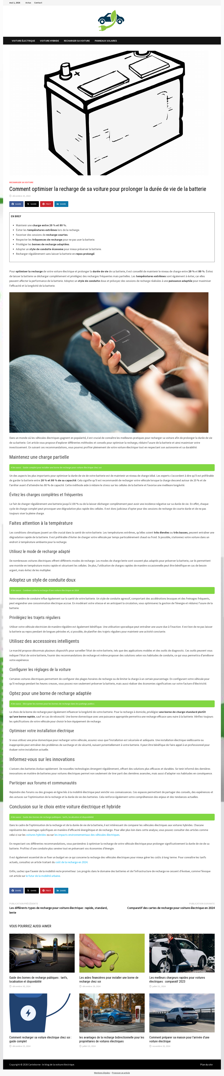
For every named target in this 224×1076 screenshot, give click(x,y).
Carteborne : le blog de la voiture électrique (51, 1064)
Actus (28, 2)
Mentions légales (102, 1072)
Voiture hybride (49, 40)
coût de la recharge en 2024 (71, 862)
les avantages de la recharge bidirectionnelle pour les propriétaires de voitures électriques (111, 1039)
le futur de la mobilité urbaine (43, 876)
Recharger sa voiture (77, 40)
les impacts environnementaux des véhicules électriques (86, 835)
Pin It (46, 204)
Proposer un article (121, 1072)
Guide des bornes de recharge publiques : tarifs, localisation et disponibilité (38, 979)
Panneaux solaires (106, 40)
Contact (38, 2)
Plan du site (206, 1064)
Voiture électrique (23, 40)
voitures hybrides (36, 835)
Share (16, 204)
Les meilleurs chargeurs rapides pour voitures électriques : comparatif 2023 (177, 979)
